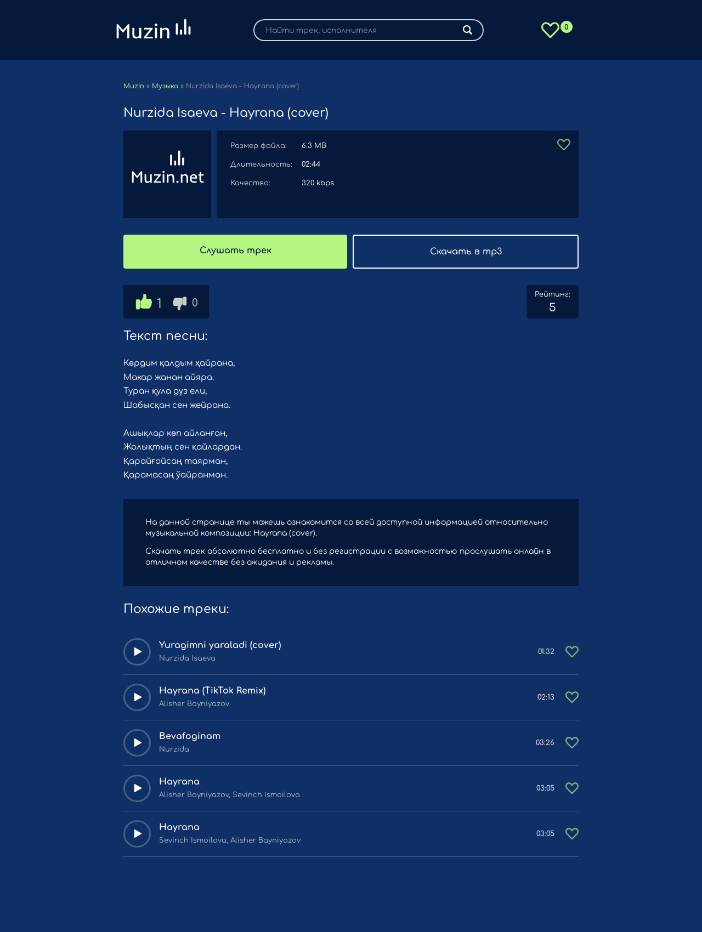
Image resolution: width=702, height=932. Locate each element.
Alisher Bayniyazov (194, 704)
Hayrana (179, 782)
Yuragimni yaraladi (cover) (220, 645)
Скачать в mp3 (466, 252)
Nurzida (174, 749)
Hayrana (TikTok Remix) (212, 691)
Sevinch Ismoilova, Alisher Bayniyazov (230, 840)
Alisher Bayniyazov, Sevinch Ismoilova (229, 795)
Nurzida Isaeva (187, 658)
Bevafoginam (189, 736)
